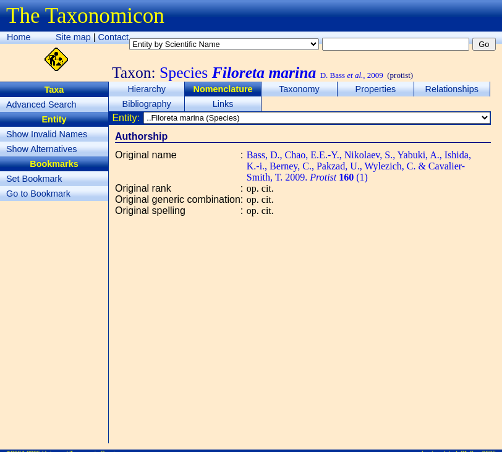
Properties (375, 89)
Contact (113, 37)
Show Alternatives (41, 149)
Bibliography (146, 104)
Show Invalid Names (46, 134)
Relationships (452, 89)
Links (223, 104)
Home (18, 37)
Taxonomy (299, 89)
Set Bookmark (34, 179)
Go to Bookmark (38, 193)
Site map (73, 37)
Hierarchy (146, 89)
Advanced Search (41, 104)
